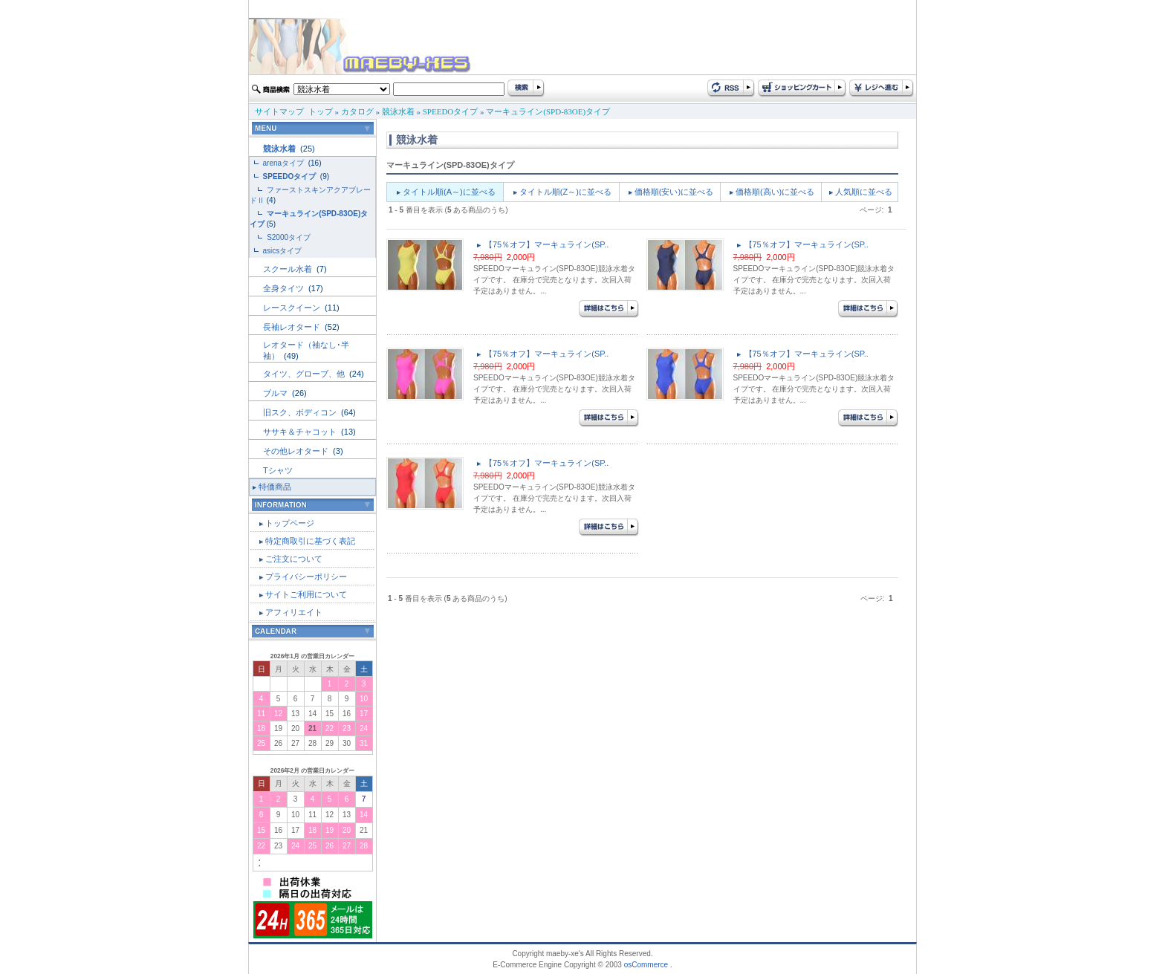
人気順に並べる (863, 191)
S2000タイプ (289, 237)
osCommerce (646, 965)
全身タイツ (284, 288)
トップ (320, 111)
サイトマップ (279, 111)
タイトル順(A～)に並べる (449, 191)
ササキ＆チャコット (301, 431)
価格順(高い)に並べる (775, 191)
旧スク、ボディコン (301, 412)
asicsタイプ (284, 251)
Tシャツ (278, 470)
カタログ (357, 111)
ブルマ (276, 393)
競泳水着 (398, 111)
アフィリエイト (293, 612)
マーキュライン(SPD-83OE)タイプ (548, 111)
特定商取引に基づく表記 (310, 540)
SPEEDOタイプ (450, 111)
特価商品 (275, 486)
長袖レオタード (292, 326)
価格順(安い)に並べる (674, 191)
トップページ (289, 523)
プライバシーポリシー (306, 576)
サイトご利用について (306, 594)
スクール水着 (288, 268)
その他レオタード (297, 451)
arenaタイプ (284, 163)
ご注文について (293, 558)
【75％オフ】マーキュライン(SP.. (546, 244)
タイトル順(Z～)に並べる (565, 191)
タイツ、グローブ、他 (305, 373)
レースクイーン (292, 307)
